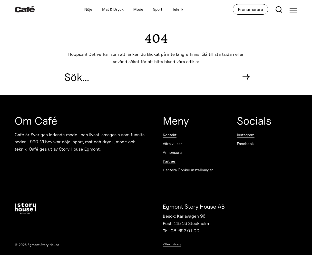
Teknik (177, 9)
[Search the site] (150, 77)
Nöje (88, 9)
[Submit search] (246, 77)
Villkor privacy (172, 244)
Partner (169, 161)
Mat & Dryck (113, 9)
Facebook (245, 143)
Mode (138, 9)
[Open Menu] (293, 9)
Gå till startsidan (218, 54)
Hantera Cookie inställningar (188, 170)
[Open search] (279, 9)
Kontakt (169, 135)
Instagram (245, 135)
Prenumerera (250, 9)
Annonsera (172, 152)
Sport (157, 9)
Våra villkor (172, 143)
